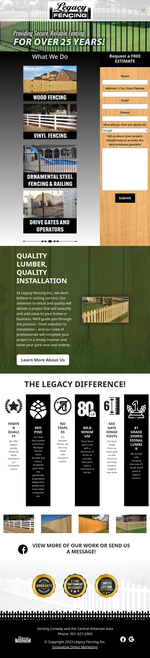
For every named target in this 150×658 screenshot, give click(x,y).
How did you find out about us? (125, 125)
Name (125, 76)
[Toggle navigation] (143, 10)
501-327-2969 (81, 633)
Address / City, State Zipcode (125, 88)
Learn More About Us (43, 360)
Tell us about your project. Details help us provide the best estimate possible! (125, 140)
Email (125, 100)
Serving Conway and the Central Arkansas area (75, 628)
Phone (125, 112)
